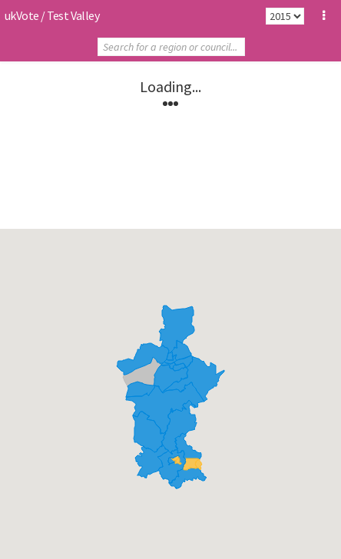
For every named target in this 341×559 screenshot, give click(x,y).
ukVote (21, 15)
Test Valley (73, 15)
